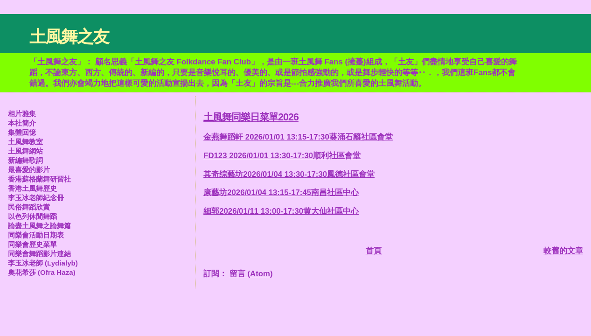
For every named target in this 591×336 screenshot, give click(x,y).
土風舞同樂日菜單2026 (251, 117)
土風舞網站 (25, 151)
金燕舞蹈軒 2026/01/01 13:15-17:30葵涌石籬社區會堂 (298, 137)
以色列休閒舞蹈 (32, 216)
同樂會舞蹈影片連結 (39, 254)
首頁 (374, 250)
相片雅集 (22, 114)
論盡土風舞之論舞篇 (39, 226)
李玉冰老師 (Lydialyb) (43, 263)
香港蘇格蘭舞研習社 (39, 179)
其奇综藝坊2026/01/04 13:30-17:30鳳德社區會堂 (289, 174)
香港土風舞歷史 (32, 188)
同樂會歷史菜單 (32, 244)
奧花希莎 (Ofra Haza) (42, 272)
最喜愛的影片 (29, 170)
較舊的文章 (563, 250)
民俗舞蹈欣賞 (29, 207)
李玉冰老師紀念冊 (36, 198)
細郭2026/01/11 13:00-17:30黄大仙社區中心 (281, 211)
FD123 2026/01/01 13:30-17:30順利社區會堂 (282, 155)
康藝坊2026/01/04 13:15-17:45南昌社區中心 (281, 192)
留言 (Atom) (251, 273)
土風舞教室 (25, 142)
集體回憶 (22, 132)
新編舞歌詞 (25, 160)
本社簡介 (22, 123)
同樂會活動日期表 (36, 235)
